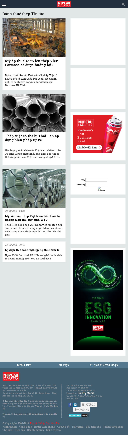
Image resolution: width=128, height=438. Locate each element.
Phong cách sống (113, 426)
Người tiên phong (44, 426)
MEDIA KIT (24, 365)
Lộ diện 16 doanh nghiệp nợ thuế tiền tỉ (32, 250)
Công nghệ (25, 426)
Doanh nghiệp (35, 430)
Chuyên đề (63, 426)
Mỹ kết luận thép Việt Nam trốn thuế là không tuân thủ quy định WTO (32, 217)
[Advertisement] (98, 221)
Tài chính (78, 426)
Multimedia (53, 430)
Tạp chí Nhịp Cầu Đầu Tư (44, 423)
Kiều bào (20, 430)
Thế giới (7, 430)
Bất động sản (93, 426)
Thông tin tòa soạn (104, 365)
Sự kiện (64, 365)
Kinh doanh (9, 426)
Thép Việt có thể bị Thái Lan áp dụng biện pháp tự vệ (32, 138)
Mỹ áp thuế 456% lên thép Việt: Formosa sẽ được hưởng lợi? (31, 63)
